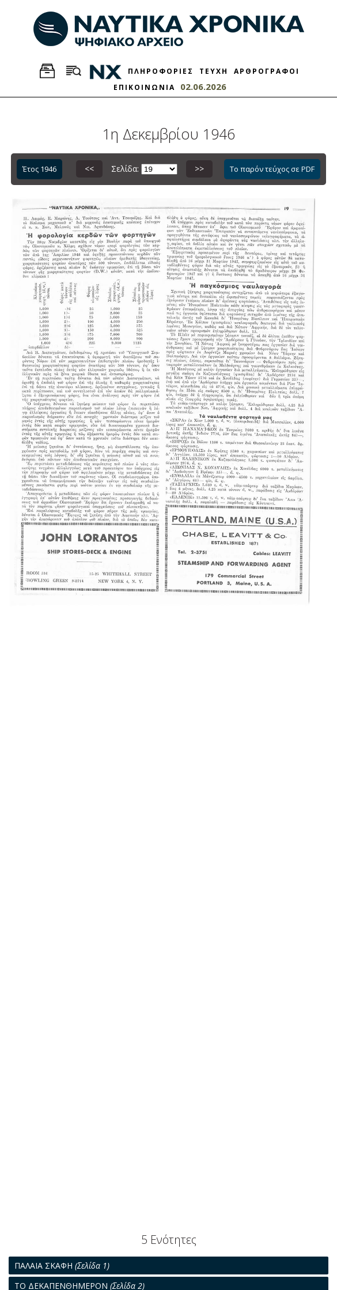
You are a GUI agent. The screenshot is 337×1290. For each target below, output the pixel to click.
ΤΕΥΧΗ (213, 71)
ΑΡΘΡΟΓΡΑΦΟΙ (267, 71)
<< (89, 168)
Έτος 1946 (39, 169)
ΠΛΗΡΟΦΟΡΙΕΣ (161, 71)
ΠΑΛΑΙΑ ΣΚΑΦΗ (61, 1265)
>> (199, 168)
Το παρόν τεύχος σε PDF (272, 169)
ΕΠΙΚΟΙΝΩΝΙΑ (144, 87)
